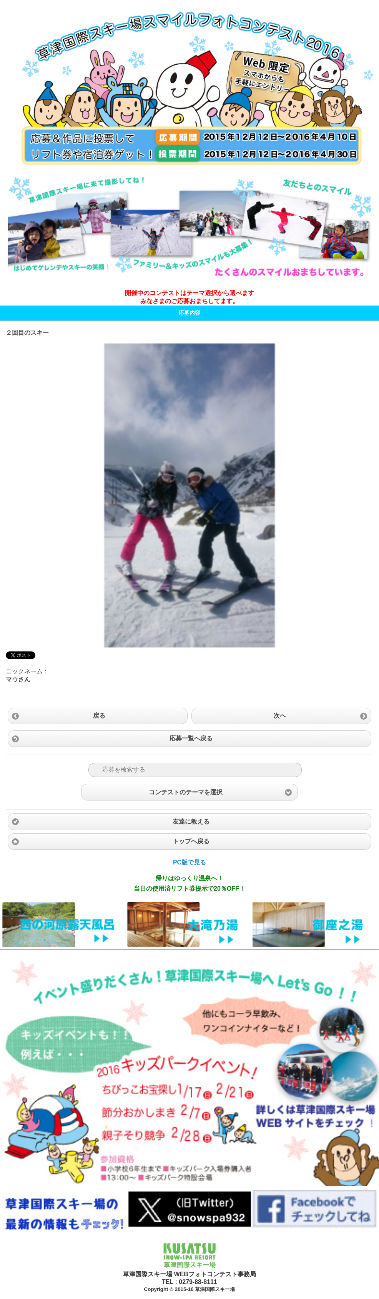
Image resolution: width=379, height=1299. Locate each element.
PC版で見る (189, 862)
